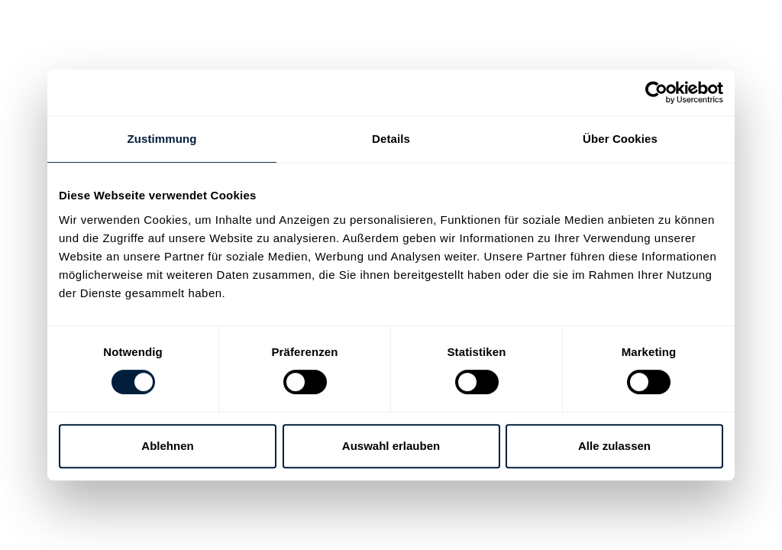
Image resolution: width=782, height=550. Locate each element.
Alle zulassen (614, 445)
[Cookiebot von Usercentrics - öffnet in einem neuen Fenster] (656, 92)
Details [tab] (391, 138)
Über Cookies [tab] (620, 138)
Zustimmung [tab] (162, 138)
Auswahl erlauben (391, 445)
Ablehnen (167, 445)
